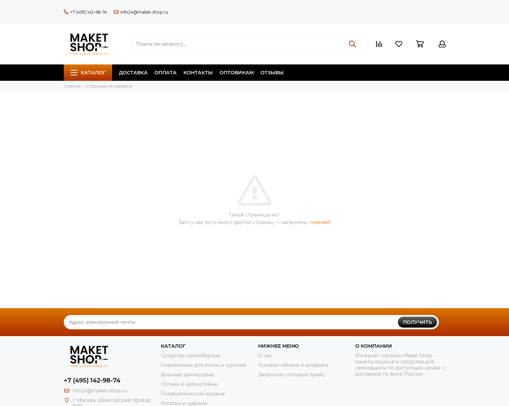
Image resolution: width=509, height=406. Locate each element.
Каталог (88, 73)
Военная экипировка (187, 375)
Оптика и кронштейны (189, 384)
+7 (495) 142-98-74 (85, 12)
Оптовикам (237, 73)
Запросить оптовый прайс (291, 375)
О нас (265, 355)
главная (319, 222)
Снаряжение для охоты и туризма (203, 365)
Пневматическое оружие (193, 394)
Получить (417, 322)
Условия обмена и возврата (293, 365)
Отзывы (272, 73)
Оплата (165, 73)
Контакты (198, 73)
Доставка (133, 73)
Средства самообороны (191, 355)
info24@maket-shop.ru (141, 12)
